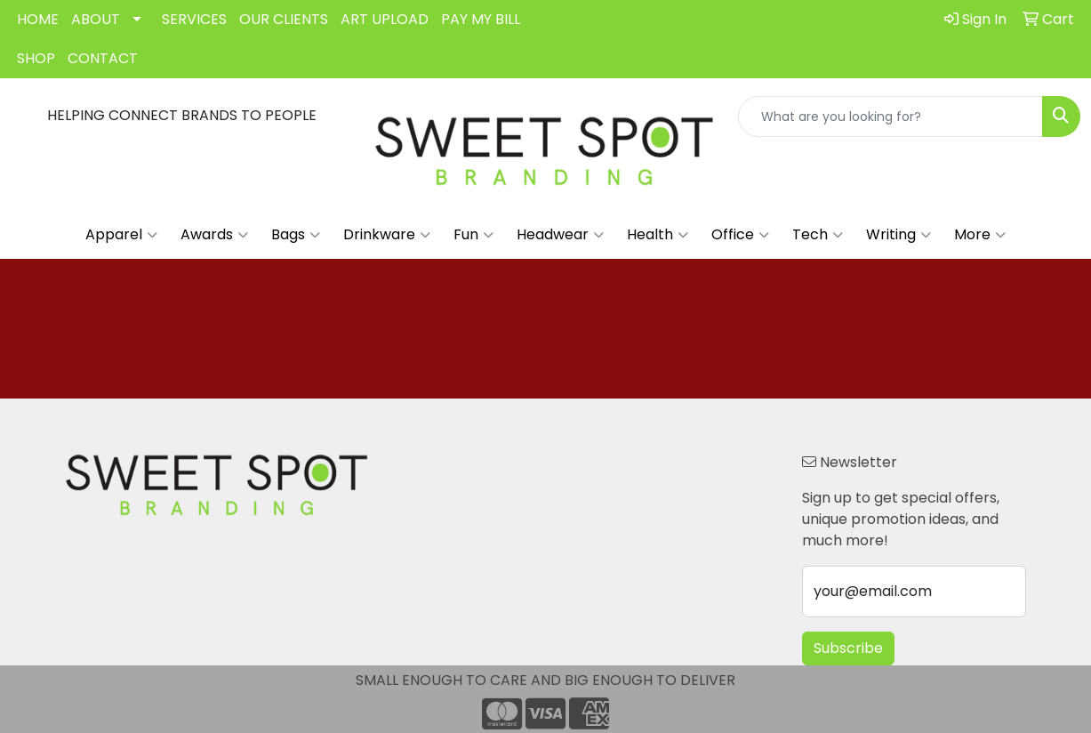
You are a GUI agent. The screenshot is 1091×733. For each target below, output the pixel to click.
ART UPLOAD (385, 19)
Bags (295, 235)
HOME (38, 19)
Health (657, 235)
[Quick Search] (890, 116)
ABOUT (95, 19)
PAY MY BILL (480, 19)
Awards (214, 235)
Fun (473, 235)
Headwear (560, 235)
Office (740, 235)
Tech (817, 235)
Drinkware (386, 235)
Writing (898, 235)
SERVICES (194, 19)
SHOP (36, 58)
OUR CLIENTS (283, 19)
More (980, 235)
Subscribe (848, 648)
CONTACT (103, 58)
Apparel (121, 235)
